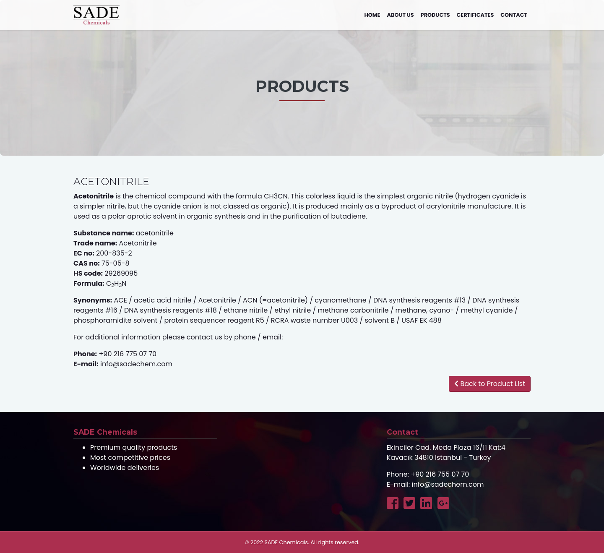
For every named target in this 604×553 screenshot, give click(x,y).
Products (435, 14)
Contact (513, 14)
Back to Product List (489, 384)
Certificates (475, 14)
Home (372, 14)
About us (400, 14)
